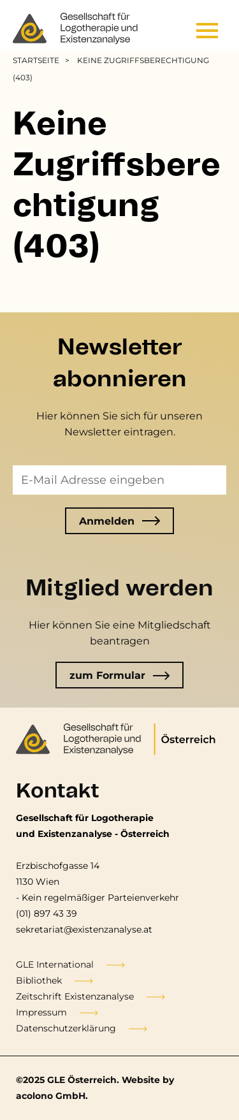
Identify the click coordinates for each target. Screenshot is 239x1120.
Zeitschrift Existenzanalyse (75, 996)
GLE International (55, 964)
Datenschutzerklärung (66, 1028)
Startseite (36, 60)
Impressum (41, 1012)
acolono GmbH (50, 1096)
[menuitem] (43, 60)
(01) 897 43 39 (46, 913)
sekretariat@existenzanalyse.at (84, 929)
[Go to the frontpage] (76, 29)
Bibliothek (39, 980)
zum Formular (119, 675)
